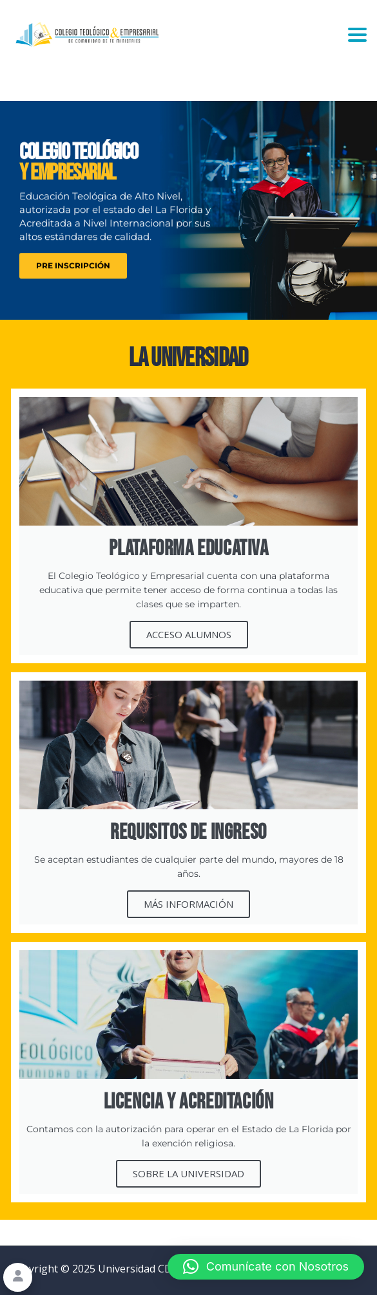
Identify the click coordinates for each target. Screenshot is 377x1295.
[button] (266, 1267)
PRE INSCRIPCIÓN (73, 269)
